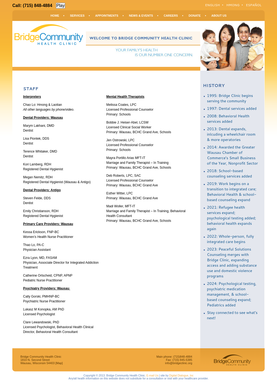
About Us (219, 15)
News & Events (141, 15)
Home (54, 15)
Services (77, 15)
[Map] (59, 363)
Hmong (232, 5)
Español (253, 5)
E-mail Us (152, 375)
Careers (171, 15)
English (212, 5)
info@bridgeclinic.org (178, 363)
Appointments (106, 15)
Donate (195, 15)
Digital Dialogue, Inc (181, 375)
